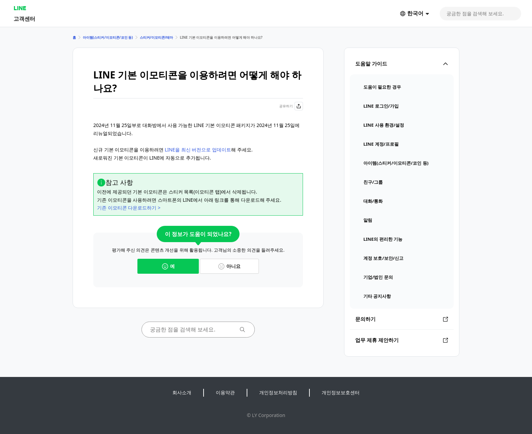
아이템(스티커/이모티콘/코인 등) (108, 37)
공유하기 (291, 106)
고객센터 (24, 18)
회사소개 (181, 392)
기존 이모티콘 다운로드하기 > (128, 207)
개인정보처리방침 (278, 392)
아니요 (229, 266)
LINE (20, 8)
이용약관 (225, 392)
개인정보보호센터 (341, 392)
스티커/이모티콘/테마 (156, 37)
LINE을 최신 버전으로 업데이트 (198, 149)
